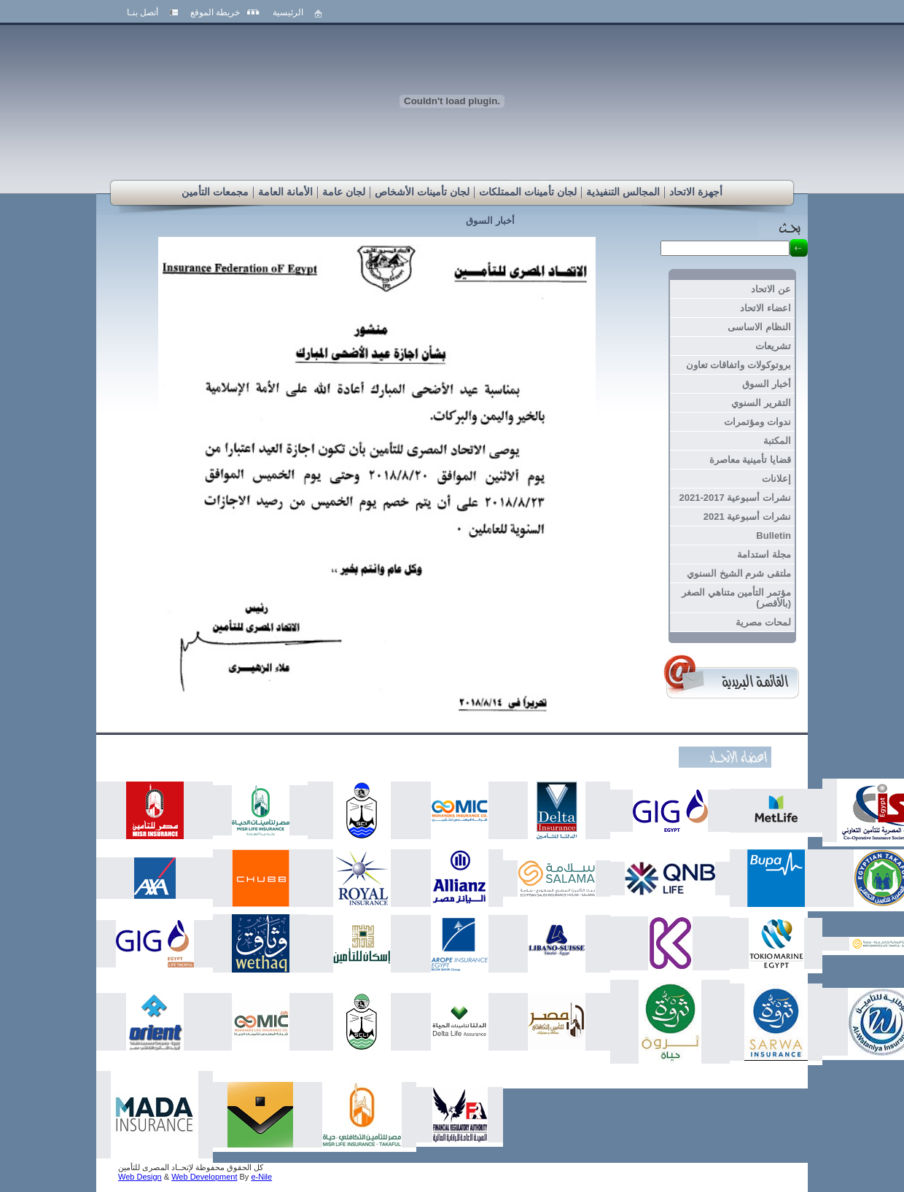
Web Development (204, 1176)
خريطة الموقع (215, 12)
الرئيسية (288, 12)
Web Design (140, 1176)
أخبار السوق (490, 220)
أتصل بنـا (142, 12)
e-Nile (261, 1176)
